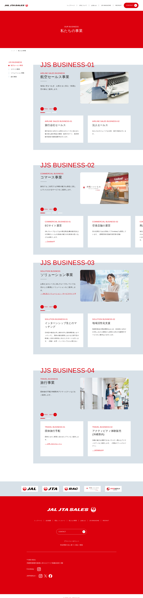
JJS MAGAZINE (106, 5)
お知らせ (94, 5)
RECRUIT (118, 5)
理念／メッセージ (60, 520)
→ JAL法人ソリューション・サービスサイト (57, 294)
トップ (13, 50)
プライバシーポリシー (71, 541)
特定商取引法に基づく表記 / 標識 (71, 545)
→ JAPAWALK (97, 450)
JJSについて (83, 5)
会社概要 (48, 520)
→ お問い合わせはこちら (53, 444)
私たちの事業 (73, 520)
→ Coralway (49, 241)
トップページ (71, 5)
